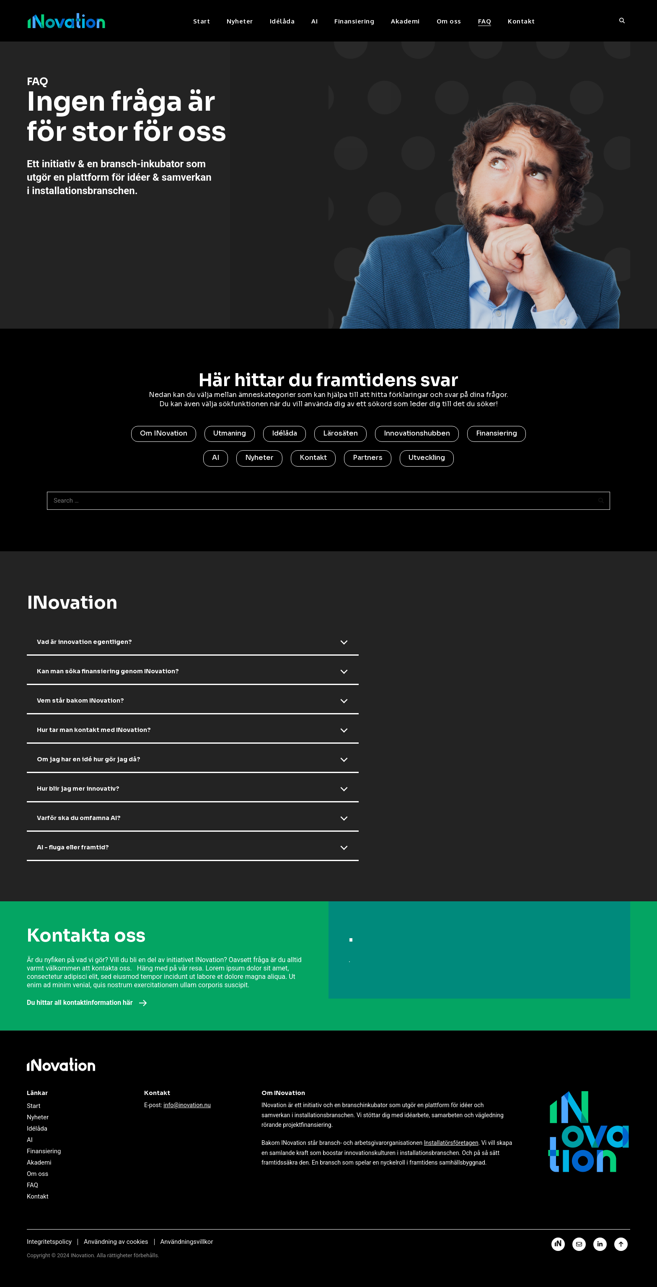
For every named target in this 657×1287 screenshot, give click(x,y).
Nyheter (240, 21)
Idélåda (282, 21)
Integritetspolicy (49, 1241)
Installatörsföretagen (451, 1142)
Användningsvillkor (186, 1241)
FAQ (484, 21)
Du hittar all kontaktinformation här (87, 1003)
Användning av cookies (116, 1241)
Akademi (405, 21)
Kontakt (521, 21)
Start (201, 21)
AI (314, 21)
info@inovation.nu (187, 1105)
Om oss (449, 21)
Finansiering (354, 21)
